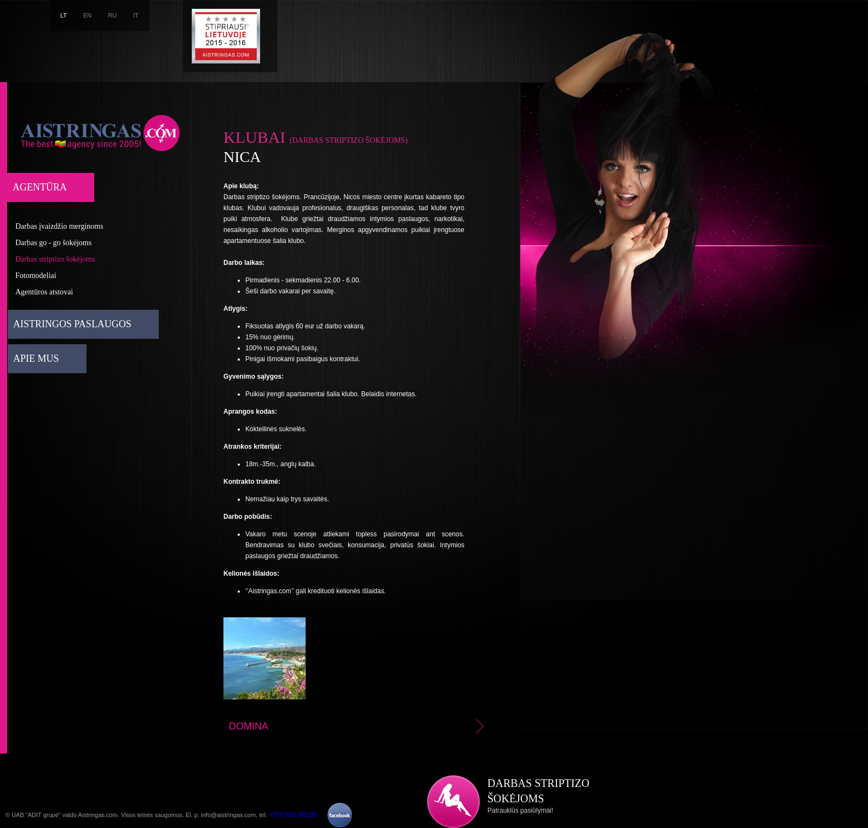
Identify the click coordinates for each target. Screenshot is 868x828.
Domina (358, 726)
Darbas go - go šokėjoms (53, 243)
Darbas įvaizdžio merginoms (59, 226)
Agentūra (40, 187)
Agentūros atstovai (44, 292)
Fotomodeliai (35, 275)
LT (63, 15)
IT (136, 15)
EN (87, 15)
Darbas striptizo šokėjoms (55, 259)
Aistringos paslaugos (72, 324)
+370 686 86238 (293, 815)
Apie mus (36, 358)
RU (112, 15)
